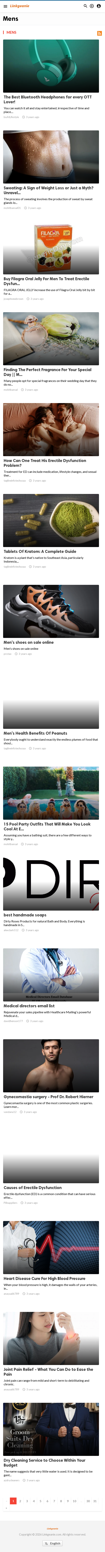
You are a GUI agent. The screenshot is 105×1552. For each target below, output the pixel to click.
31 (95, 1501)
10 (74, 1501)
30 (88, 1501)
